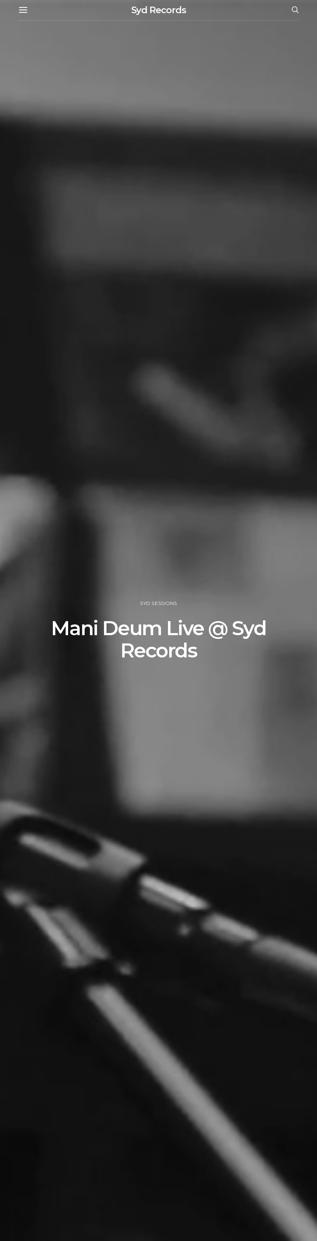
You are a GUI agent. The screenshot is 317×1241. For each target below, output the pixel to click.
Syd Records (158, 10)
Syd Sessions (158, 603)
